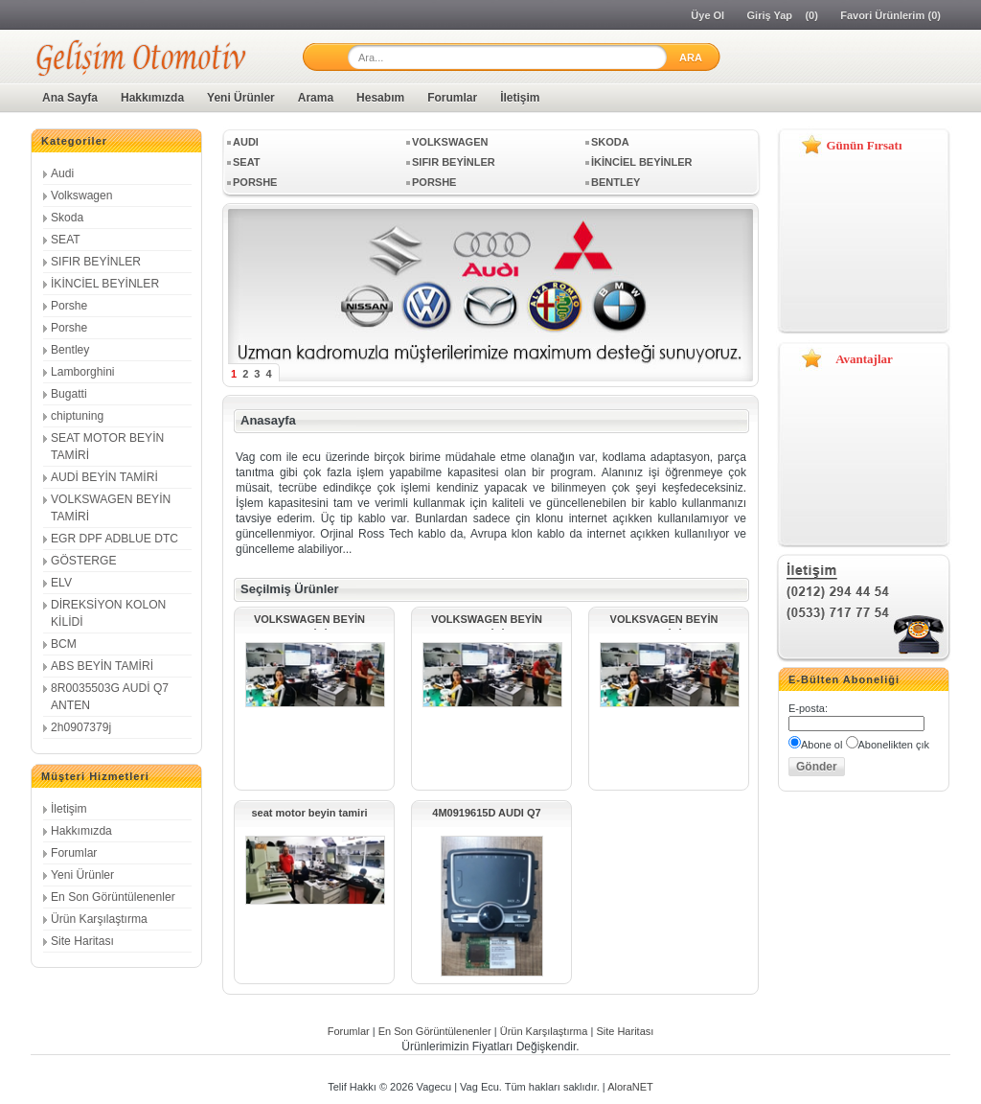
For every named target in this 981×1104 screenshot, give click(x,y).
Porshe (69, 305)
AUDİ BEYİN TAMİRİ (104, 477)
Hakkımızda (152, 97)
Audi (62, 173)
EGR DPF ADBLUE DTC (114, 538)
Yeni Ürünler (241, 97)
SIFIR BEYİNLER (96, 261)
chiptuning (77, 416)
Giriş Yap (770, 15)
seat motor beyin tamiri (309, 812)
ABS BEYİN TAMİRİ (102, 666)
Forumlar (452, 97)
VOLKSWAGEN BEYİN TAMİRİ (309, 621)
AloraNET (630, 1086)
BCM (64, 644)
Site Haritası (82, 941)
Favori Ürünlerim (882, 15)
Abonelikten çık (894, 744)
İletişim (519, 97)
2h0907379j (81, 727)
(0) (811, 15)
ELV (61, 582)
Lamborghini (83, 372)
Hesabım (380, 97)
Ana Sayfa (70, 97)
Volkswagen (82, 195)
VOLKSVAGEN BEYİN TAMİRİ (664, 621)
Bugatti (69, 394)
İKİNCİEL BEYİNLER (105, 283)
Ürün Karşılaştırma (99, 919)
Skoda (67, 217)
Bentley (70, 349)
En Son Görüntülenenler (113, 897)
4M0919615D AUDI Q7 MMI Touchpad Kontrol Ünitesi (486, 815)
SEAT (65, 239)
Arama (315, 97)
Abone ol (821, 744)
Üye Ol (707, 15)
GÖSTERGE (84, 560)
